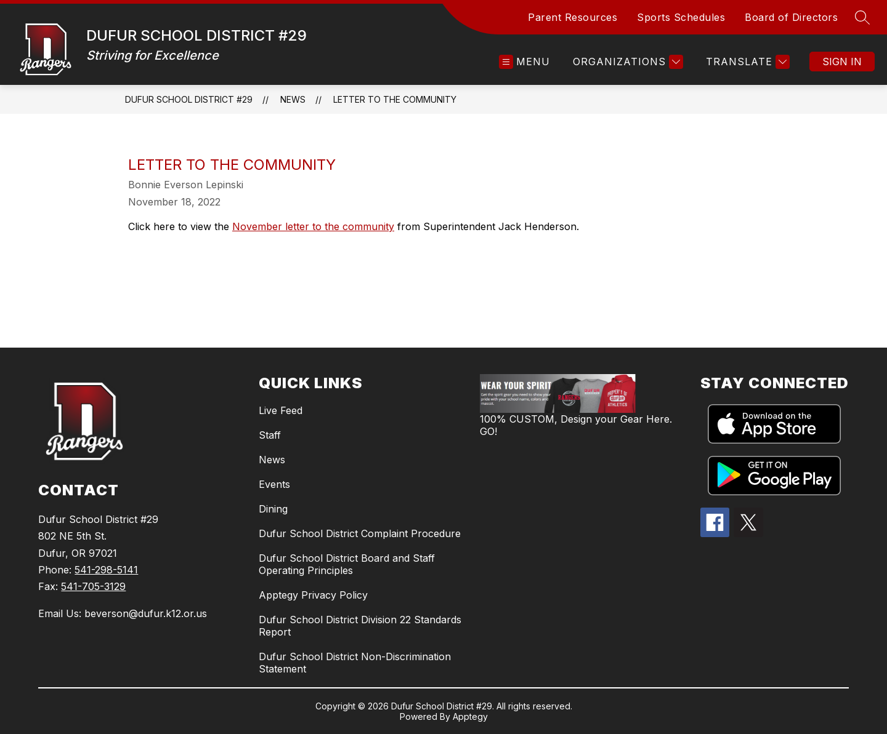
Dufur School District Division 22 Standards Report (360, 625)
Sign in (842, 61)
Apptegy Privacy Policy (313, 595)
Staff (270, 435)
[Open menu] (524, 62)
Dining (273, 509)
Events (274, 484)
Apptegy (470, 716)
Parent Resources (572, 17)
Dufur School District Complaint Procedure (360, 533)
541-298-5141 (106, 570)
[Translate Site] (746, 62)
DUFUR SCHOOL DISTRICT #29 (189, 99)
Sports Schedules (681, 17)
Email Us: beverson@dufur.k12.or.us (122, 613)
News (293, 99)
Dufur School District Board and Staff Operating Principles (347, 564)
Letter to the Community (394, 99)
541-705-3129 (93, 586)
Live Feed (280, 410)
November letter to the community (313, 226)
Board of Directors (791, 17)
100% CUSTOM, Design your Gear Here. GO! (576, 425)
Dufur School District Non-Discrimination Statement (355, 662)
